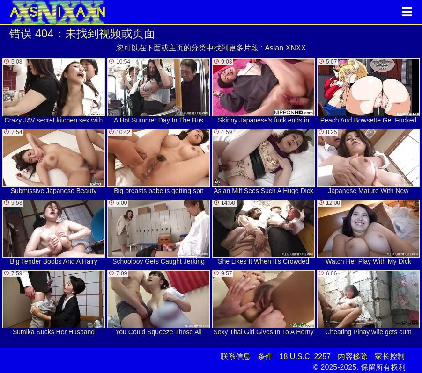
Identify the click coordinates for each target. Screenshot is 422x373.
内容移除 (353, 356)
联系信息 (236, 356)
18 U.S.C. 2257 (305, 356)
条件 (265, 356)
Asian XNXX (285, 48)
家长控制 (390, 356)
